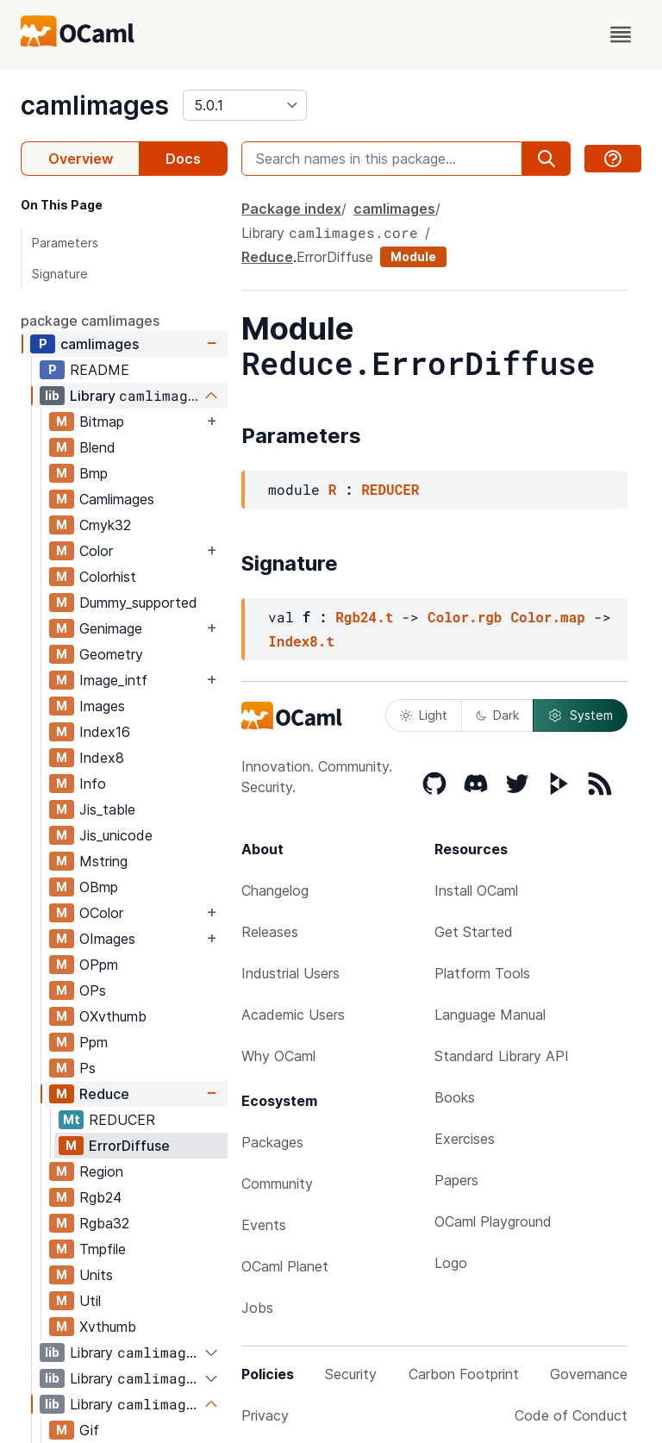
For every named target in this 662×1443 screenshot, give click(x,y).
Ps (87, 1068)
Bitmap (101, 421)
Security (351, 1374)
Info (92, 783)
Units (96, 1275)
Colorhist (107, 576)
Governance (589, 1374)
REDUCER (122, 1119)
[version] (245, 105)
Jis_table (107, 809)
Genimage (110, 628)
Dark (497, 715)
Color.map (547, 617)
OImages (107, 938)
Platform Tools (482, 973)
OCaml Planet (284, 1266)
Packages (272, 1142)
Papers (456, 1180)
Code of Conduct (571, 1415)
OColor (101, 912)
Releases (269, 931)
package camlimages (90, 320)
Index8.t (301, 641)
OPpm (98, 964)
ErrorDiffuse (129, 1145)
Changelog (275, 890)
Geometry (111, 654)
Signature (60, 273)
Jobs (257, 1307)
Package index (291, 208)
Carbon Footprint (464, 1374)
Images (102, 706)
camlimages (95, 105)
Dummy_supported (138, 602)
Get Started (473, 931)
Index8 (101, 757)
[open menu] (620, 34)
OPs (92, 990)
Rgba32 (104, 1223)
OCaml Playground (493, 1221)
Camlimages (116, 499)
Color (96, 550)
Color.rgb (465, 617)
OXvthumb (113, 1016)
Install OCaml (476, 890)
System (580, 715)
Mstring (103, 861)
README (99, 369)
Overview (80, 158)
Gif (89, 1430)
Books (454, 1097)
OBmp (98, 887)
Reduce (104, 1094)
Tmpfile (102, 1249)
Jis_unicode (116, 835)
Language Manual (490, 1014)
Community (277, 1183)
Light (423, 715)
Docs (183, 158)
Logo (450, 1262)
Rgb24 (100, 1197)
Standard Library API (501, 1056)
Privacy (265, 1415)
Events (263, 1225)
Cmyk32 (105, 525)
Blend (97, 447)
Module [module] (413, 256)
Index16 (104, 731)
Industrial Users (290, 973)
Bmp (93, 473)
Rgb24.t (364, 617)
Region (101, 1171)
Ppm (93, 1042)
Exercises (464, 1138)
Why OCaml (278, 1056)
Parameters (65, 242)
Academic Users (293, 1014)
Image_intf (113, 680)
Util (90, 1300)
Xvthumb (107, 1326)
